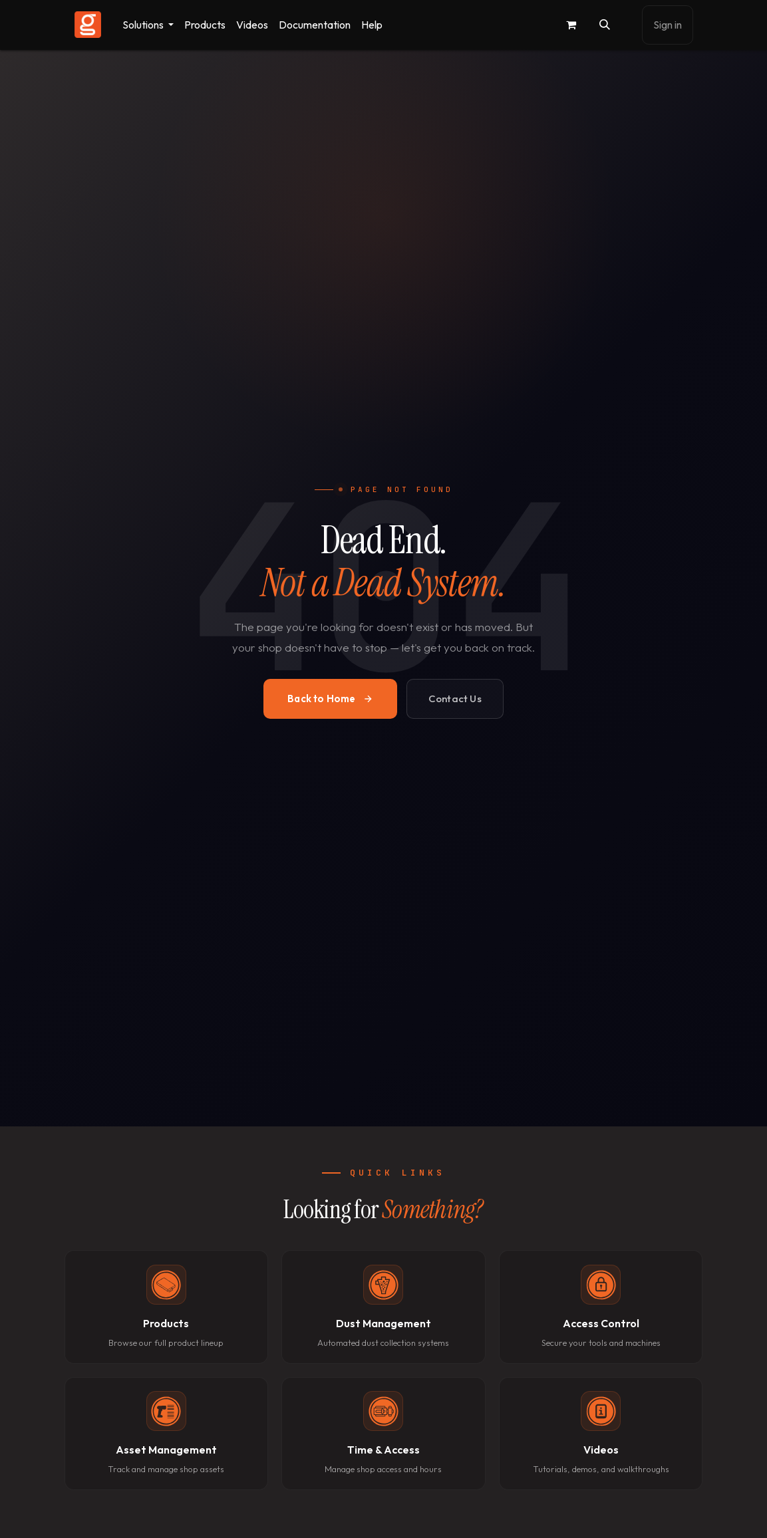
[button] (605, 25)
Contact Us (455, 698)
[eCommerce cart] (571, 25)
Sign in (667, 24)
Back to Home (330, 698)
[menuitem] (148, 25)
